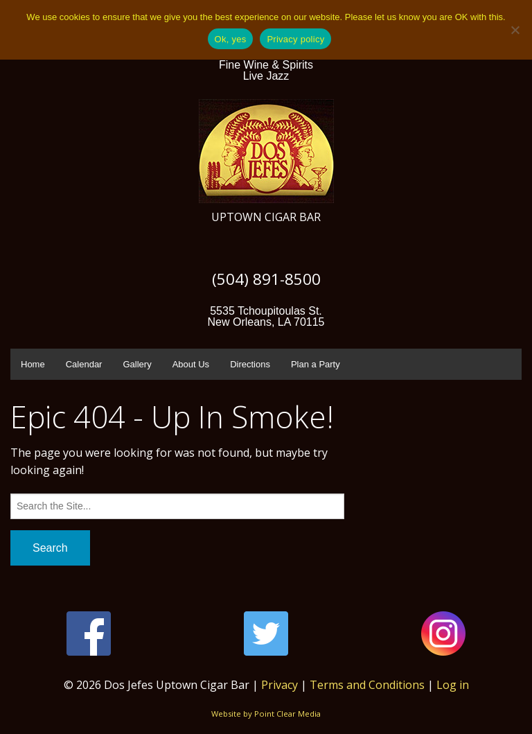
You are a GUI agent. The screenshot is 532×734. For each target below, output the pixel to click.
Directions (250, 364)
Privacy (279, 684)
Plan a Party (315, 364)
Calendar (84, 364)
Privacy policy (295, 39)
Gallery (137, 364)
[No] (515, 30)
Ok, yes (231, 39)
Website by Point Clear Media (266, 713)
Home (33, 364)
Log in (452, 684)
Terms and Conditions (367, 684)
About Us (190, 364)
